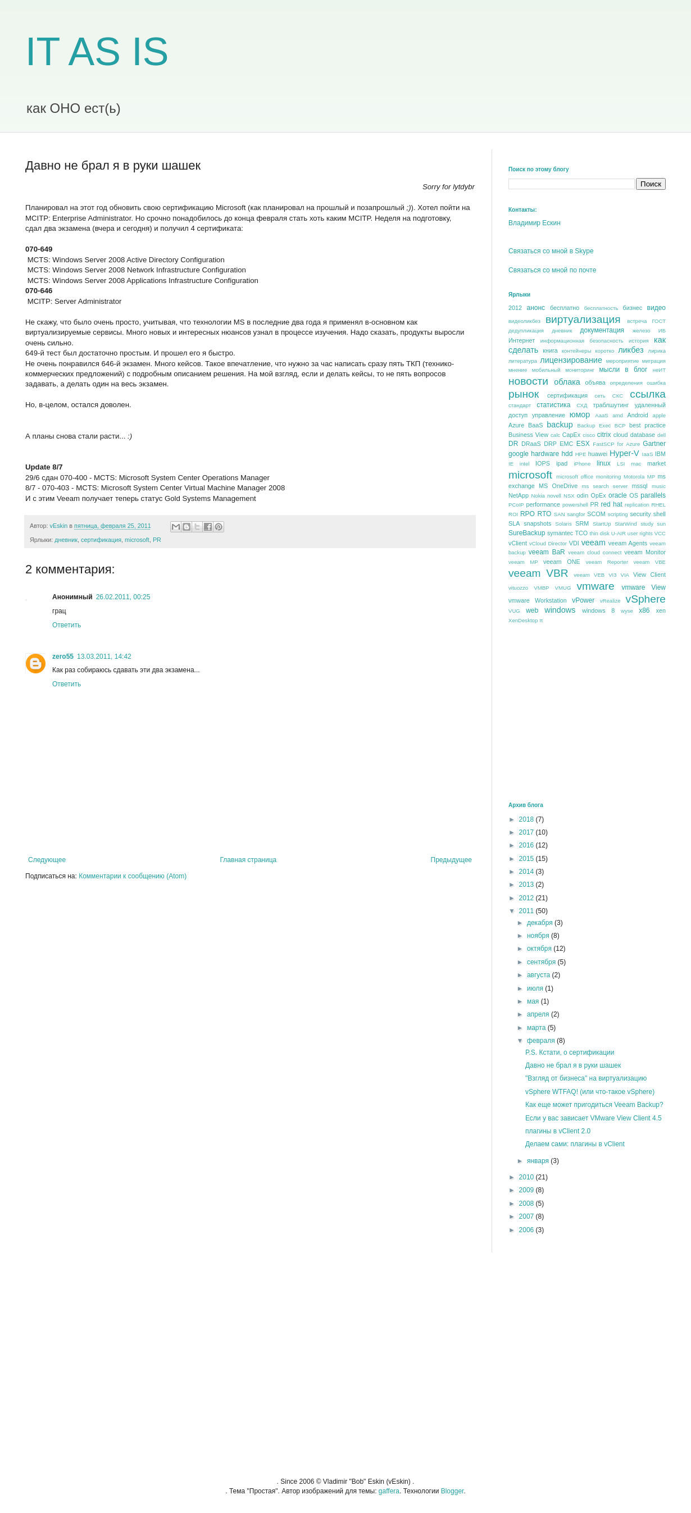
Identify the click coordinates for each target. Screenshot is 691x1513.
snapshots (537, 523)
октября (540, 949)
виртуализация (583, 319)
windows (559, 609)
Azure (516, 425)
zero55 (63, 656)
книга (550, 350)
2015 (527, 859)
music (659, 486)
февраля (542, 1041)
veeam (593, 542)
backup (559, 424)
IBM (660, 453)
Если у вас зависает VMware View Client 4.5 (593, 1118)
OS (633, 495)
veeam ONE (561, 561)
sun (661, 524)
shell (659, 514)
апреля (539, 1014)
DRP (550, 443)
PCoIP (516, 505)
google (518, 454)
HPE (581, 454)
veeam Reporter (607, 562)
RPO (527, 514)
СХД (581, 405)
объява (595, 382)
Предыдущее (451, 860)
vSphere (646, 599)
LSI (621, 464)
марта (537, 1028)
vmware (595, 586)
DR (513, 444)
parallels (653, 495)
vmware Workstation (537, 600)
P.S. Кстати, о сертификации (569, 1052)
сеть (599, 396)
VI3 (612, 575)
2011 (527, 911)
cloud (620, 434)
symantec (560, 533)
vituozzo (518, 588)
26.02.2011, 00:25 (123, 597)
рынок (523, 394)
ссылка (648, 394)
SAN (559, 514)
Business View (528, 434)
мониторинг (579, 370)
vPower (583, 600)
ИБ (662, 330)
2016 (527, 845)
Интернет (521, 340)
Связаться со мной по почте (552, 270)
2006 (527, 1230)
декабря (540, 923)
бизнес (633, 307)
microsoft (137, 539)
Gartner (654, 444)
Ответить (66, 625)
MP (651, 476)
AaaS (601, 415)
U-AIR (618, 533)
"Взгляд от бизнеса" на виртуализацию (586, 1078)
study (646, 524)
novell (554, 496)
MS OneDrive (558, 485)
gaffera (389, 1491)
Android (637, 415)
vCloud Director (548, 543)
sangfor (576, 514)
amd (617, 415)
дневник (66, 539)
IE (510, 464)
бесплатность (601, 308)
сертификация (101, 539)
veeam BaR (547, 552)
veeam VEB (589, 575)
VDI (574, 543)
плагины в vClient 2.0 (557, 1131)
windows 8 (598, 610)
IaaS (647, 454)
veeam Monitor (645, 552)
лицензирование (571, 360)
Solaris (563, 524)
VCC (660, 533)
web (532, 610)
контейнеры (577, 351)
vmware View (643, 587)
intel (525, 464)
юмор (580, 414)
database (642, 434)
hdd (566, 454)
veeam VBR (538, 573)
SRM (582, 523)
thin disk (599, 533)
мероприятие (622, 361)
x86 (644, 610)
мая (534, 1001)
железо (642, 330)
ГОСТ (659, 321)
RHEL (658, 505)
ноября (539, 936)
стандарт (519, 405)
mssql (639, 485)
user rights (640, 533)
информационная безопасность (582, 341)
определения (626, 383)
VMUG (563, 588)
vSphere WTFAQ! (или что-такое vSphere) (589, 1092)
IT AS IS (97, 52)
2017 (527, 832)
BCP (620, 425)
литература (522, 361)
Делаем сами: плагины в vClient (575, 1144)
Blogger (452, 1491)
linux (604, 463)
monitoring (608, 476)
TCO (581, 533)
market (656, 463)
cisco (589, 435)
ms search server (604, 486)
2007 (527, 1216)
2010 (527, 1177)
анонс (536, 308)
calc (555, 435)
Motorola (634, 476)
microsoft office (574, 476)
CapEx (571, 434)
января (539, 1161)
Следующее (47, 860)
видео (656, 308)
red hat (611, 504)
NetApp (518, 495)
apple (659, 415)
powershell (575, 505)
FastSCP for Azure (616, 444)
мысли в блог (623, 369)
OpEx (598, 495)
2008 (527, 1203)
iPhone (582, 464)
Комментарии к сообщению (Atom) (133, 876)
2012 (515, 307)
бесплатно (564, 307)
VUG (514, 611)
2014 (527, 872)
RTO (544, 514)
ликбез (630, 349)
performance (543, 504)
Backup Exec (594, 425)
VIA (625, 575)
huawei (597, 453)
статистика (553, 405)
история (639, 341)
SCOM (596, 514)
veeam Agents (627, 543)
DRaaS (531, 443)
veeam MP (523, 562)
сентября (542, 962)
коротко (604, 351)
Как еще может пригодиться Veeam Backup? (594, 1105)
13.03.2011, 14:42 (104, 656)
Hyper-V (624, 453)
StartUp (602, 524)
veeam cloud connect (594, 552)
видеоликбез (524, 321)
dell (661, 435)
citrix (604, 435)
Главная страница (248, 860)
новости (528, 381)
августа (539, 975)
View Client (649, 574)
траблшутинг (611, 405)
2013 (527, 884)
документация (602, 330)
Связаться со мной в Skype (551, 251)
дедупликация (526, 330)
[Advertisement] (592, 712)
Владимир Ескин (534, 223)
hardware (545, 454)
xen (661, 610)
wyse (627, 611)
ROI (513, 514)
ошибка (656, 383)
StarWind (626, 524)
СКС (617, 396)
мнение (517, 370)
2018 (527, 819)
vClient (517, 543)
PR (157, 539)
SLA (514, 523)
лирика (657, 351)
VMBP (541, 588)
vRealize (610, 601)
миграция (654, 361)
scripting (618, 514)
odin (582, 495)
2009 (527, 1190)
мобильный (546, 370)
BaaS (535, 425)
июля (536, 988)
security (640, 514)
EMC (566, 443)
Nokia (538, 496)
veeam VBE (650, 562)
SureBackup (526, 533)
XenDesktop (523, 620)
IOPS (542, 463)
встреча (637, 321)
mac (636, 464)
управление (548, 415)
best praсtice (647, 425)
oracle (617, 495)
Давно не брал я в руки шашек (573, 1065)
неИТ (659, 370)
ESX (583, 444)
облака (567, 381)
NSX (569, 496)
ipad (561, 463)
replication (637, 505)
